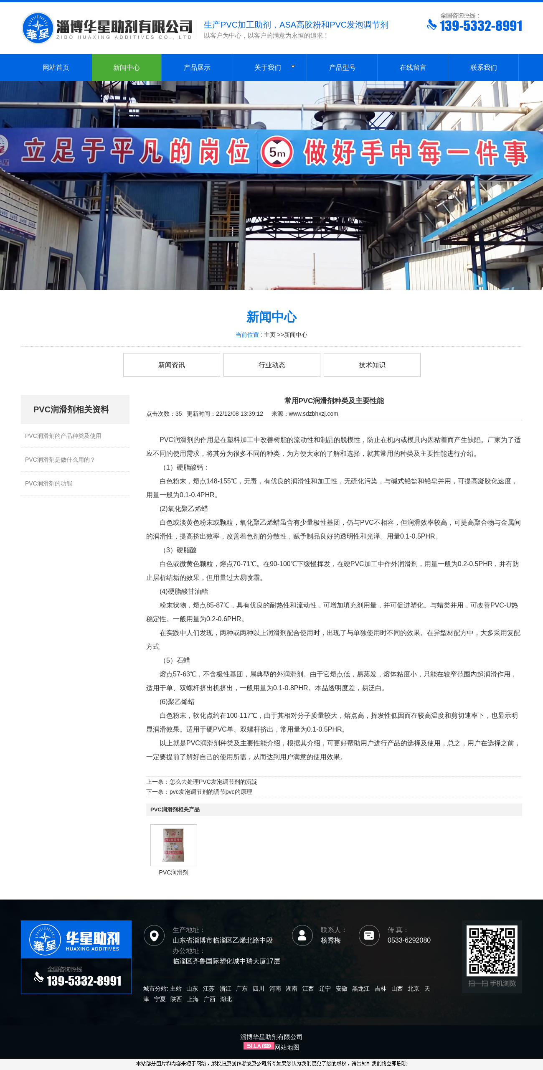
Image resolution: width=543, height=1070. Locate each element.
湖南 (291, 988)
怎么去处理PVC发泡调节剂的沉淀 (214, 781)
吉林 (380, 988)
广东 (242, 988)
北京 (413, 988)
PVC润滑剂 (174, 872)
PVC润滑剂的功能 (48, 483)
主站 (175, 988)
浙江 (225, 988)
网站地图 (286, 1047)
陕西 (176, 999)
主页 (270, 334)
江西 (308, 988)
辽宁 (325, 988)
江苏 (209, 988)
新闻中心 (295, 334)
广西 (210, 999)
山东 (192, 988)
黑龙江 (361, 988)
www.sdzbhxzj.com (313, 413)
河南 (275, 988)
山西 (397, 988)
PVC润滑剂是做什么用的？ (60, 459)
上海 (193, 999)
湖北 (226, 999)
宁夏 (160, 999)
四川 (258, 988)
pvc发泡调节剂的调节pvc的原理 (211, 791)
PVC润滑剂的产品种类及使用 (63, 435)
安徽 (342, 988)
